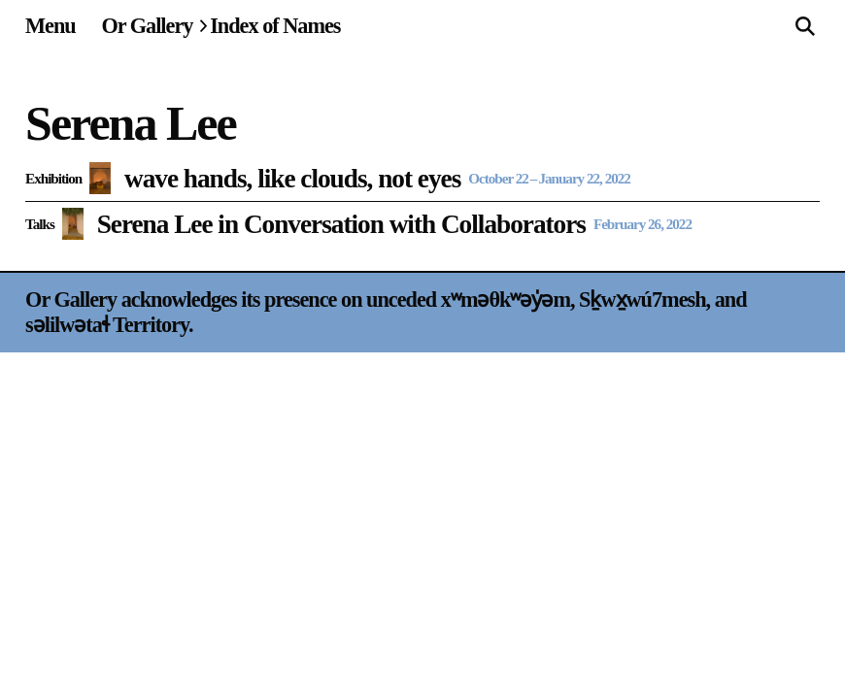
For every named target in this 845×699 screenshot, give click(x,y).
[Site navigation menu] (50, 26)
